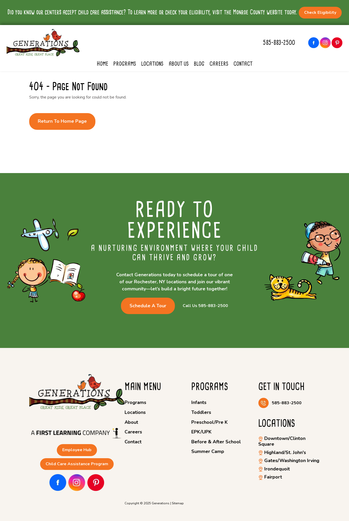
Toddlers (201, 412)
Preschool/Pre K (209, 422)
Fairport (270, 477)
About (131, 422)
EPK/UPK (201, 432)
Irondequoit (274, 469)
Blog (199, 63)
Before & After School (216, 442)
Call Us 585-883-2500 (205, 305)
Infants (198, 402)
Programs (124, 63)
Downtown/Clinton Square (281, 441)
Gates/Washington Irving (288, 460)
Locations (152, 63)
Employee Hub (76, 450)
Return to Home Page (62, 121)
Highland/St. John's (282, 452)
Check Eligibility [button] (320, 12)
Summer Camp (207, 451)
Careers (219, 63)
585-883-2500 (279, 42)
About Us (179, 63)
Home (102, 63)
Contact (243, 63)
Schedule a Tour (148, 306)
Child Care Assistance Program (77, 464)
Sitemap (178, 503)
